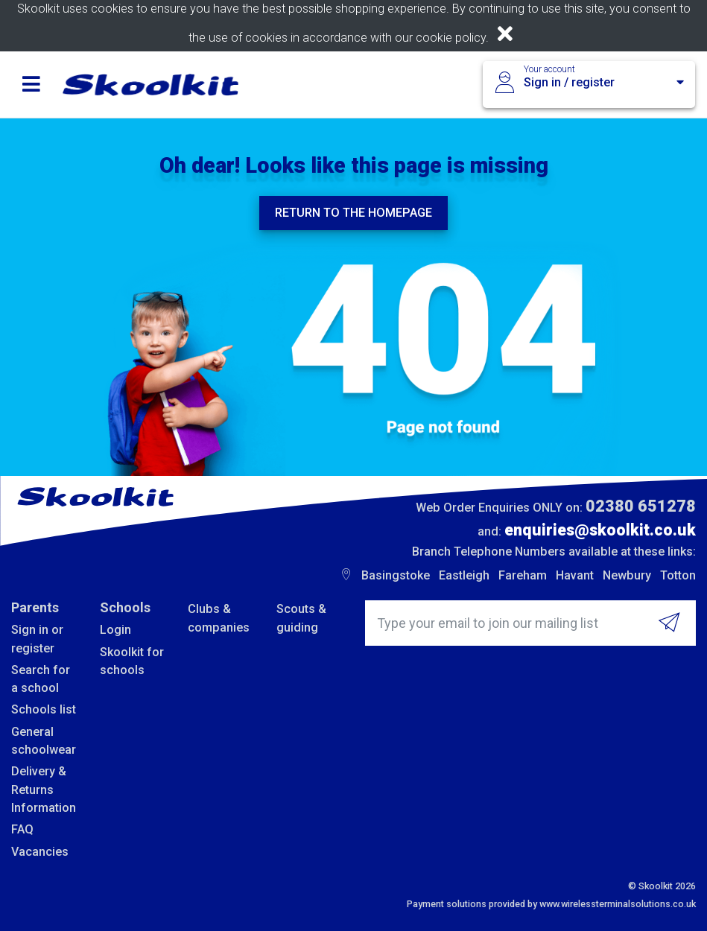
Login (115, 630)
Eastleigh (464, 575)
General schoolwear (43, 741)
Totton (678, 575)
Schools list (43, 709)
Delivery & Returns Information (43, 789)
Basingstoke (395, 575)
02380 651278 (641, 506)
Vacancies (40, 852)
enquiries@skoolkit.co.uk (600, 530)
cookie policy (451, 38)
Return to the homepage (353, 213)
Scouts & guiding (301, 618)
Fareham (522, 575)
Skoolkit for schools (132, 661)
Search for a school (40, 679)
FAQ (22, 829)
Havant (575, 575)
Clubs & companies (219, 618)
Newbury (627, 575)
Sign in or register (37, 639)
